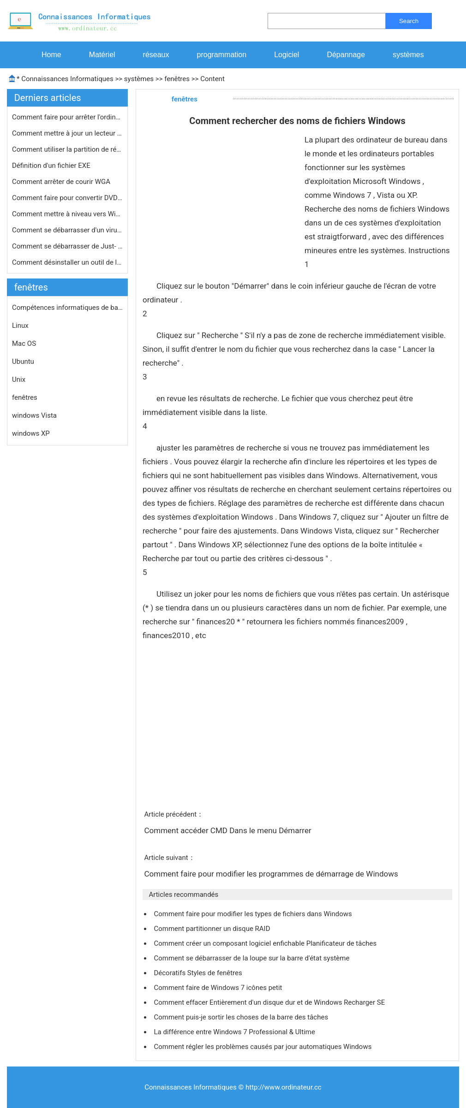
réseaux (156, 55)
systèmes (408, 55)
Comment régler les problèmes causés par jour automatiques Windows (263, 1047)
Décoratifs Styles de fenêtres (199, 973)
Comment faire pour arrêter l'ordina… (67, 117)
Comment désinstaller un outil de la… (67, 262)
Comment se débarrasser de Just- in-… (67, 246)
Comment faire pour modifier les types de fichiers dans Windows (253, 914)
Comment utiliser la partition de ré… (66, 149)
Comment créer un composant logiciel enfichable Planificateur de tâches (266, 943)
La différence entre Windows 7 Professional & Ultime (235, 1032)
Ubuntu (23, 361)
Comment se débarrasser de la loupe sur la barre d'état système (252, 958)
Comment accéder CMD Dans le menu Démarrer (228, 830)
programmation (222, 55)
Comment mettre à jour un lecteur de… (67, 133)
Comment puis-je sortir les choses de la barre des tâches (241, 1017)
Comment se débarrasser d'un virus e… (67, 230)
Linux (20, 325)
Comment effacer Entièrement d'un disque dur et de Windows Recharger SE (270, 1002)
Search (408, 21)
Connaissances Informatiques (67, 79)
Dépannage (346, 55)
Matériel (102, 55)
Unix (18, 379)
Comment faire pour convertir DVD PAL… (67, 198)
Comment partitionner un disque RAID (213, 928)
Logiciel (286, 55)
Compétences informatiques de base (67, 307)
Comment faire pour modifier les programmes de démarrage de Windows (272, 873)
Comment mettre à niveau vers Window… (67, 214)
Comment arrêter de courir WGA (62, 182)
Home (51, 55)
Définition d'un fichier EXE (52, 165)
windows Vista (34, 415)
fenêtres (177, 79)
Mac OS (24, 343)
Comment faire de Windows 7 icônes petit (219, 988)
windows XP (31, 433)
